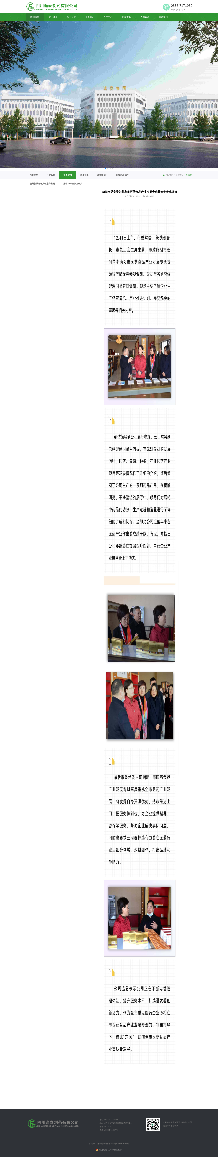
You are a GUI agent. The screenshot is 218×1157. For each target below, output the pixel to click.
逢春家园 (189, 175)
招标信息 (34, 175)
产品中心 (108, 17)
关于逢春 (53, 17)
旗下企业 (71, 17)
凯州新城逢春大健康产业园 (42, 183)
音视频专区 (102, 175)
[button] (105, 168)
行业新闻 (51, 175)
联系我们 (163, 17)
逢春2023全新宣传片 (72, 183)
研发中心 (126, 17)
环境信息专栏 (122, 175)
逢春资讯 (89, 17)
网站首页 (34, 17)
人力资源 (144, 17)
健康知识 (84, 175)
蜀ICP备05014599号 (121, 1144)
